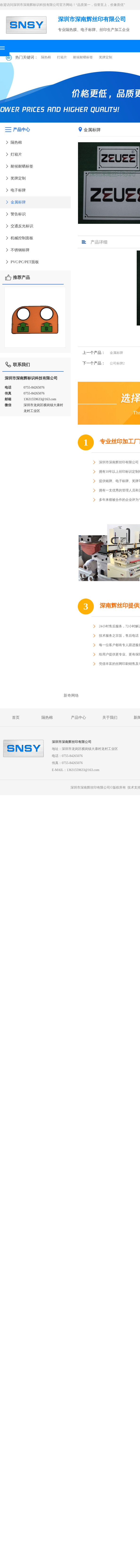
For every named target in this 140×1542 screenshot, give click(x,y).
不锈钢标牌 (17, 249)
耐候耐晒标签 (83, 57)
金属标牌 (15, 202)
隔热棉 (46, 57)
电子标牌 (15, 190)
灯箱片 (62, 57)
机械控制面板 (19, 238)
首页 (16, 717)
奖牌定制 (105, 57)
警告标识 (15, 214)
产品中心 (78, 717)
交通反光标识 (19, 226)
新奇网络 (71, 695)
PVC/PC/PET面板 (22, 261)
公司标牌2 (117, 363)
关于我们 (109, 717)
